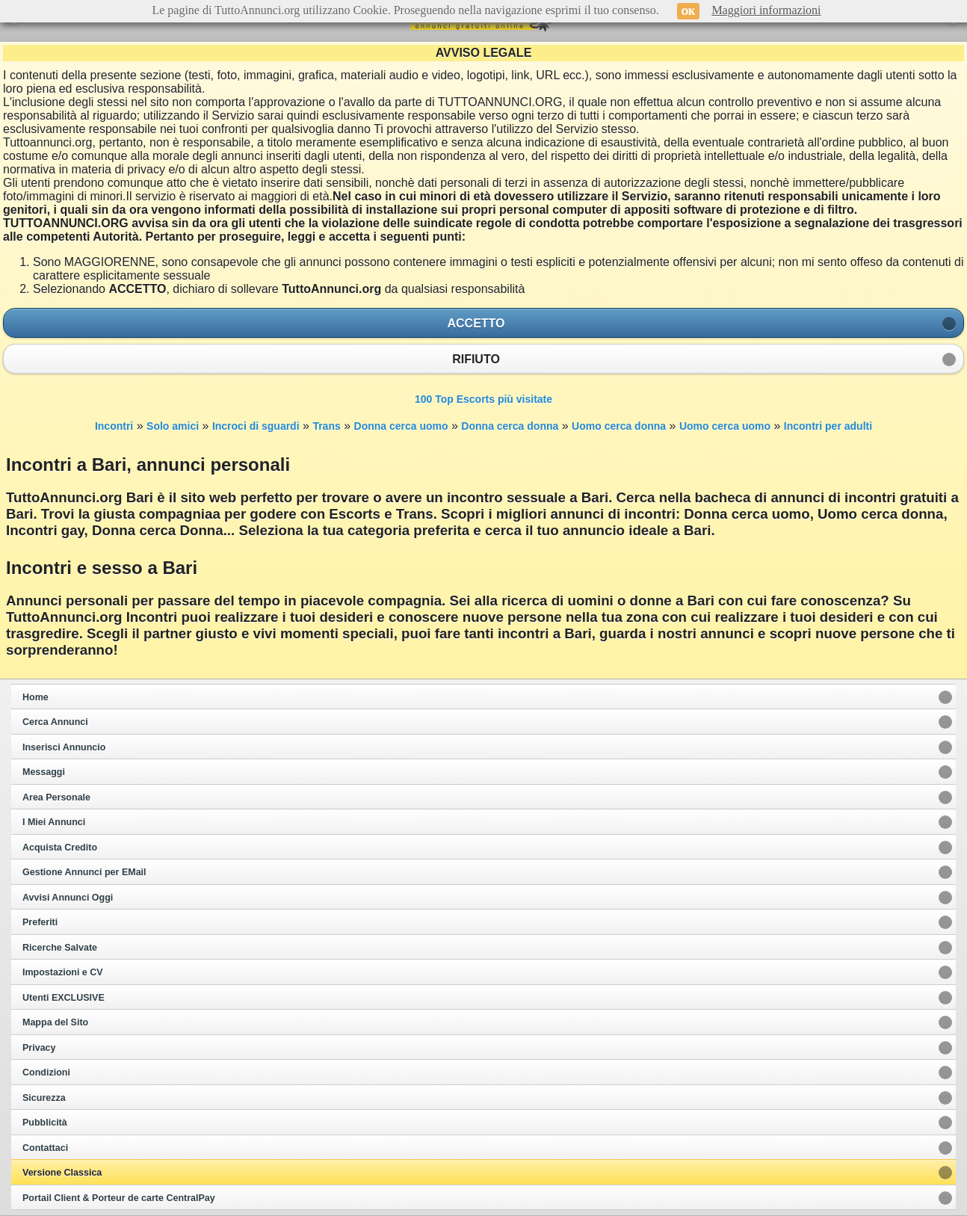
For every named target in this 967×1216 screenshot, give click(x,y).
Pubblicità (44, 1122)
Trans (326, 426)
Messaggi (43, 772)
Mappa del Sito (55, 1022)
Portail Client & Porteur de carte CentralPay (118, 1198)
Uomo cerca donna (619, 426)
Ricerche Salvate (59, 947)
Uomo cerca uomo (724, 426)
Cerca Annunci (55, 722)
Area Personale (56, 797)
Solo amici (172, 426)
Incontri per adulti (828, 426)
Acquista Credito (59, 847)
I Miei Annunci (53, 822)
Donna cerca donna (509, 426)
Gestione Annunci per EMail (84, 872)
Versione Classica (62, 1172)
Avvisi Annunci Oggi (67, 897)
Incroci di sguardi (256, 426)
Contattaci (45, 1148)
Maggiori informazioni (766, 10)
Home (35, 697)
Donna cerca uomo (401, 426)
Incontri (114, 426)
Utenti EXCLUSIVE (63, 998)
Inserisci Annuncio (63, 747)
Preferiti (40, 922)
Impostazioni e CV (62, 972)
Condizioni (46, 1072)
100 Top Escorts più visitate (483, 399)
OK (689, 11)
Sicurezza (44, 1098)
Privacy (38, 1048)
